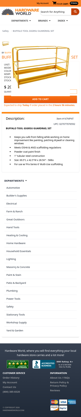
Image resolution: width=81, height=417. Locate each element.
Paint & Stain (13, 274)
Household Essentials (18, 251)
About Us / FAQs (60, 377)
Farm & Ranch (14, 211)
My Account (43, 3)
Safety (5, 30)
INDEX (61, 20)
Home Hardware (16, 243)
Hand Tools (12, 227)
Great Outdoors (15, 219)
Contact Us (9, 387)
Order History (11, 377)
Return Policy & (59, 382)
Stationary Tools (15, 314)
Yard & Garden (14, 330)
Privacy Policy (58, 385)
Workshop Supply (16, 322)
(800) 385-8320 (11, 391)
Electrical (11, 203)
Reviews (55, 390)
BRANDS (43, 20)
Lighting (11, 259)
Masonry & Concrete (18, 267)
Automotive (13, 187)
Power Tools (13, 298)
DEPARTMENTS (19, 20)
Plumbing (11, 290)
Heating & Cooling (17, 235)
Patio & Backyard (16, 282)
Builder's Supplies (16, 195)
